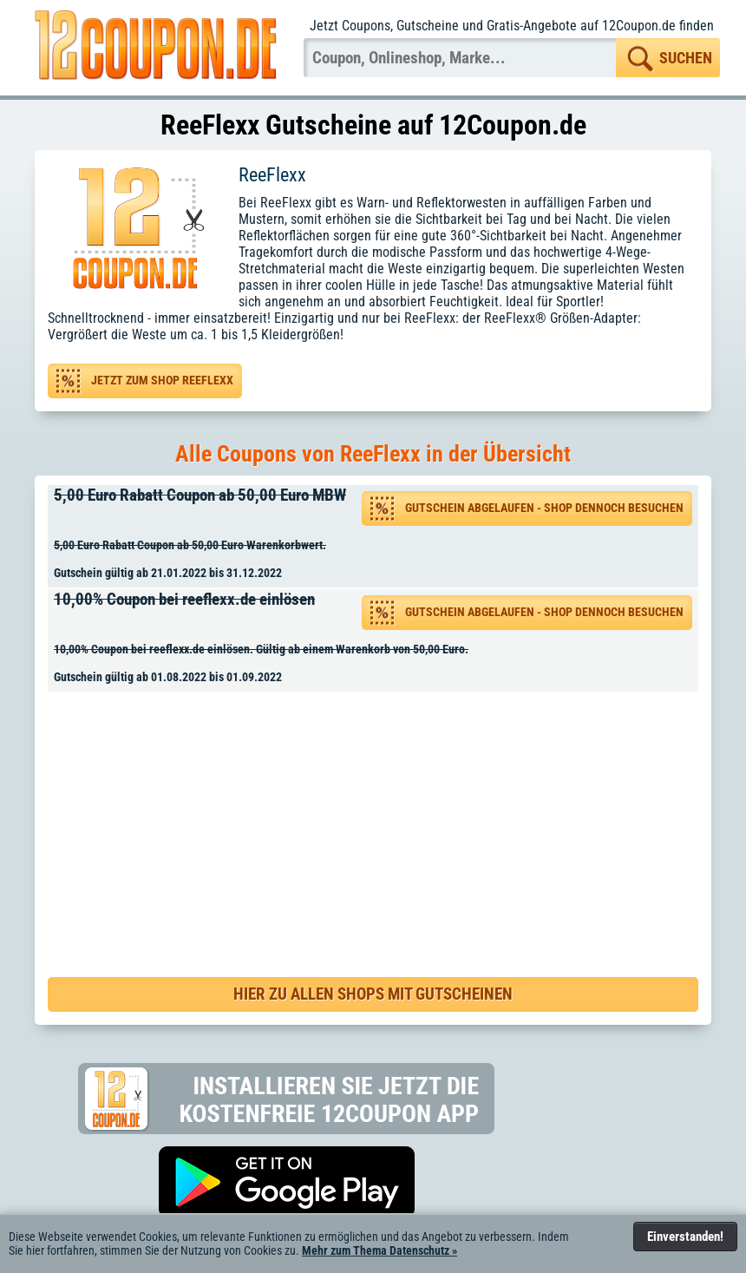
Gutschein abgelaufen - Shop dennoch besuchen (544, 508)
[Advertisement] (379, 816)
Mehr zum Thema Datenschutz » (379, 1250)
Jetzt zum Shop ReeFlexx (162, 380)
